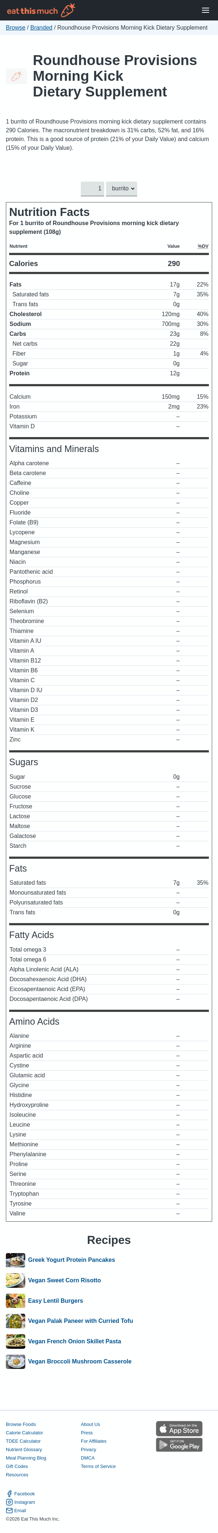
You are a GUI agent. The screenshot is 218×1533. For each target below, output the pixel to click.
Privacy (88, 1449)
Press (87, 1432)
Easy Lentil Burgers (55, 1301)
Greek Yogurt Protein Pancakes (71, 1260)
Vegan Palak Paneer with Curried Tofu (80, 1321)
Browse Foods (21, 1424)
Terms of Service (98, 1466)
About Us (90, 1424)
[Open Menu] (205, 10)
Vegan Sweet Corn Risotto (64, 1280)
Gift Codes (17, 1466)
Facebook (20, 1494)
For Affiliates (93, 1441)
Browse (15, 27)
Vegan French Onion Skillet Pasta (74, 1341)
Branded (41, 27)
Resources (17, 1474)
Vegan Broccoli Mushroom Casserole (80, 1362)
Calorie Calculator (24, 1432)
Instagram (20, 1502)
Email (16, 1510)
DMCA (88, 1458)
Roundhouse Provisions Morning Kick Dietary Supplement (115, 75)
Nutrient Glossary (24, 1449)
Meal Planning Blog (26, 1458)
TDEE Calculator (23, 1441)
